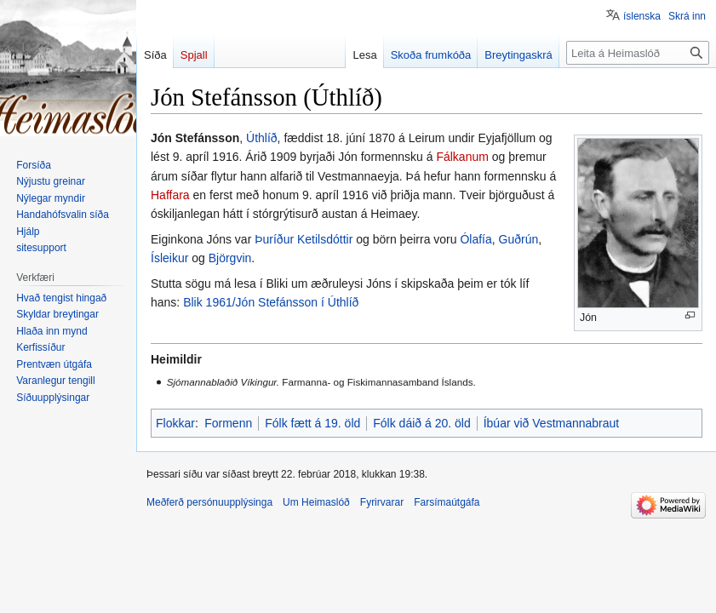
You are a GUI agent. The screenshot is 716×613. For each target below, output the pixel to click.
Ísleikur (169, 258)
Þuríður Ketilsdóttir (303, 239)
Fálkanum (462, 156)
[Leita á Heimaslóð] (637, 53)
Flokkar (175, 423)
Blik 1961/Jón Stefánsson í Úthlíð (270, 302)
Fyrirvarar (382, 502)
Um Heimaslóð (316, 502)
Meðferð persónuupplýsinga (209, 502)
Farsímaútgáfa (446, 502)
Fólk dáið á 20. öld (421, 423)
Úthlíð (262, 138)
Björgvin (230, 258)
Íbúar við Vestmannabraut (552, 423)
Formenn (228, 423)
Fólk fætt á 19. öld (312, 423)
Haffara (170, 195)
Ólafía (475, 239)
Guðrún (519, 239)
